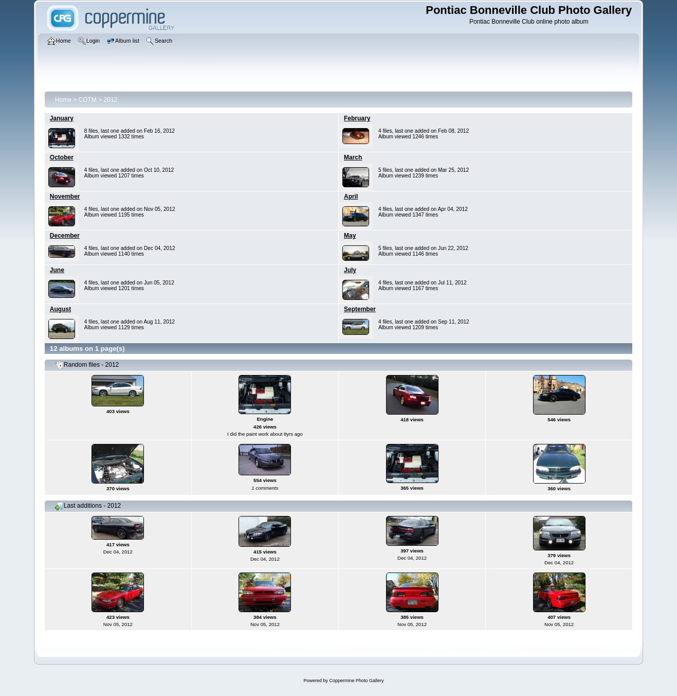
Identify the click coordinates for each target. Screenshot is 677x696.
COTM (88, 99)
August (60, 309)
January (62, 118)
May (350, 235)
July (350, 270)
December (65, 235)
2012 (111, 99)
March (353, 157)
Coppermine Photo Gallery (356, 680)
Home (63, 99)
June (57, 270)
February (357, 118)
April (351, 196)
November (65, 196)
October (62, 157)
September (360, 309)
